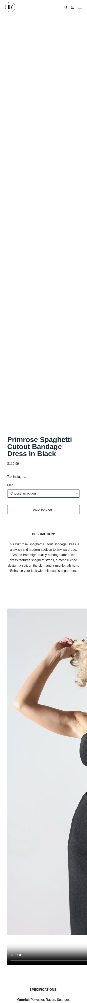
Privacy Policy (41, 871)
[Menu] (80, 7)
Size (10, 217)
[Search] (65, 7)
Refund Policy (41, 881)
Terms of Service (43, 890)
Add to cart (43, 241)
